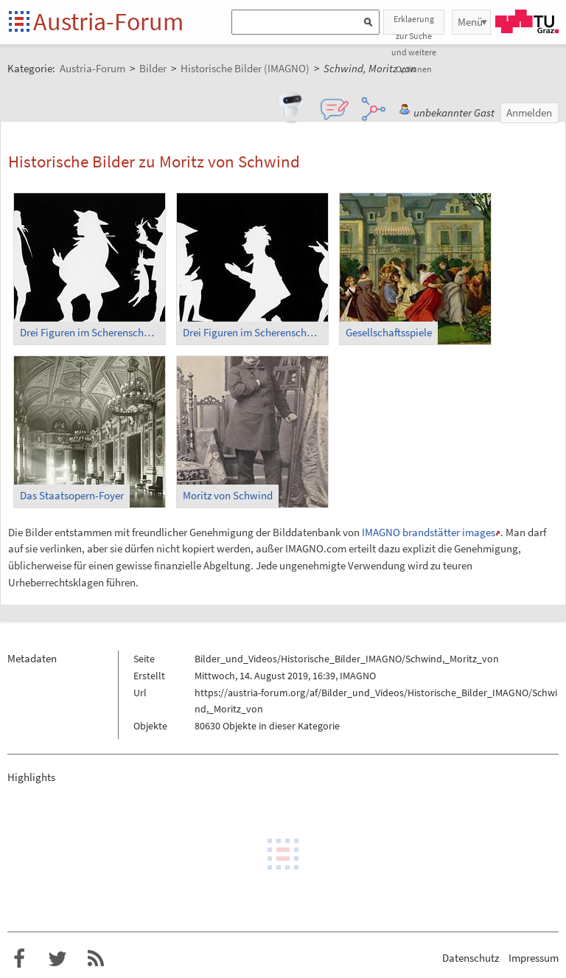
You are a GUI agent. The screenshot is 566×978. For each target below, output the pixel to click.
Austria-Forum (108, 21)
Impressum (534, 958)
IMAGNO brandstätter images (428, 532)
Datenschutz (470, 958)
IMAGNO (358, 675)
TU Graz (527, 21)
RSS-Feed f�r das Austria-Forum (96, 959)
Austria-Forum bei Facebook (19, 959)
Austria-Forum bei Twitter (57, 959)
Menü (470, 22)
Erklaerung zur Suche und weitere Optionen (413, 24)
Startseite (20, 22)
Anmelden (529, 112)
